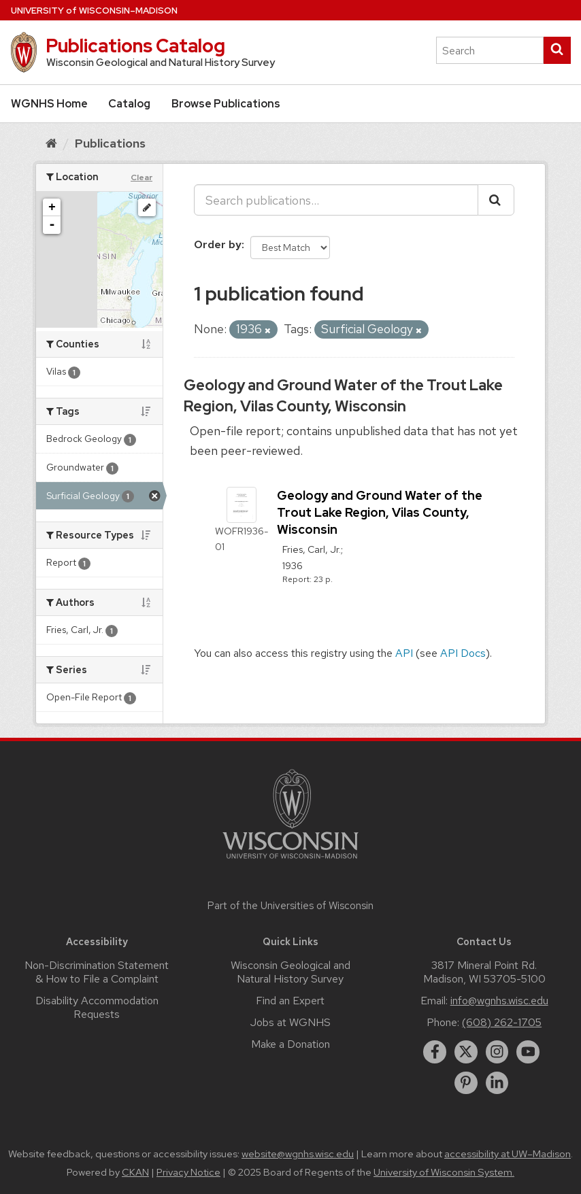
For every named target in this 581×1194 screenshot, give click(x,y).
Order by (218, 244)
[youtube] (528, 1051)
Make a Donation (290, 1044)
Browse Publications (225, 104)
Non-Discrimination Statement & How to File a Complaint (96, 972)
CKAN (135, 1172)
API (404, 653)
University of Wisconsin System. (444, 1172)
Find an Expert (290, 1000)
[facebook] (434, 1051)
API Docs (463, 653)
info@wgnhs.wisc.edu (499, 1000)
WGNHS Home (49, 104)
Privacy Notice (188, 1172)
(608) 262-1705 (502, 1022)
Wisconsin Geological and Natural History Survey (290, 972)
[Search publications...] (336, 200)
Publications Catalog (135, 45)
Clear (141, 177)
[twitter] (466, 1051)
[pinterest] (466, 1083)
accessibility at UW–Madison (507, 1154)
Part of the (291, 905)
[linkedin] (497, 1083)
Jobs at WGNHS (290, 1022)
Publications (110, 143)
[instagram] (497, 1051)
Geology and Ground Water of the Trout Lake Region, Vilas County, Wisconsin (343, 395)
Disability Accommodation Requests (97, 1007)
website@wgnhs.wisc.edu (298, 1154)
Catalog (129, 104)
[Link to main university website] (290, 861)
